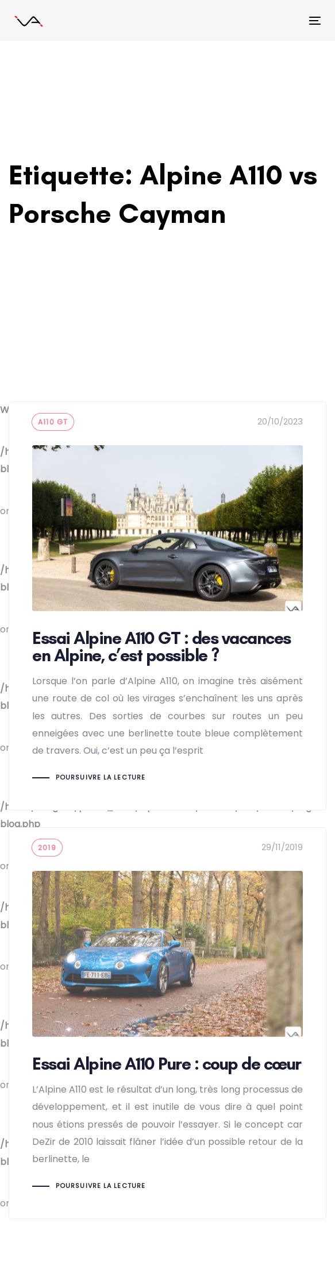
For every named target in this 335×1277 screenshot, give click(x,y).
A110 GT (53, 422)
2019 (47, 847)
